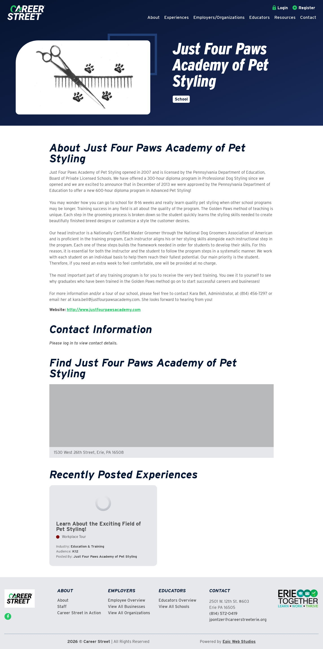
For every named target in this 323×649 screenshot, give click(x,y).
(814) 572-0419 (223, 613)
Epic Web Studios (239, 641)
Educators (259, 17)
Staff (62, 607)
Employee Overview (126, 600)
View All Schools (174, 607)
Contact (308, 17)
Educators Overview (177, 600)
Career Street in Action (79, 613)
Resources (285, 17)
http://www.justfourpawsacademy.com (104, 309)
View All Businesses (126, 607)
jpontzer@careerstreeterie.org (237, 619)
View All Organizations (129, 613)
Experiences (176, 17)
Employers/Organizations (219, 17)
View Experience (103, 525)
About (153, 17)
